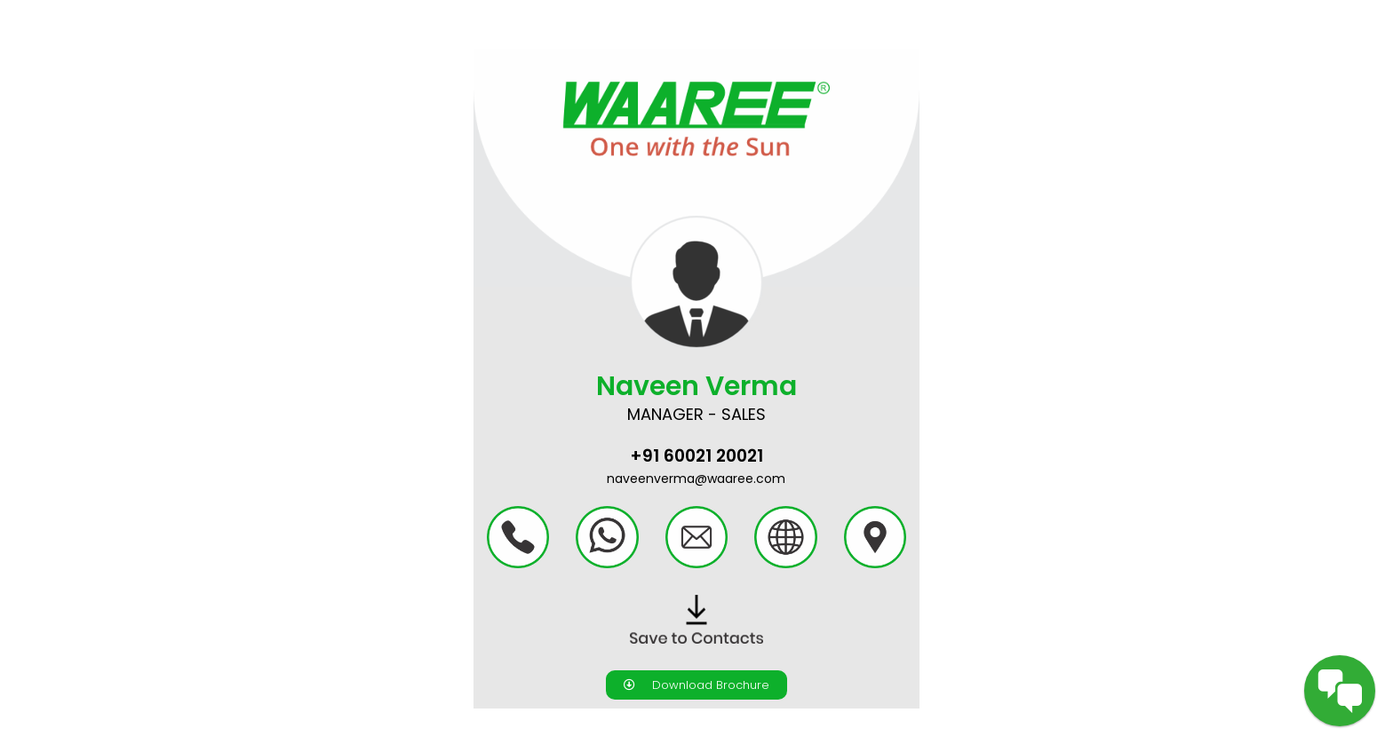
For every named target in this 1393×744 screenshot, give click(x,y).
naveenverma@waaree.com (696, 478)
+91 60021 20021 (696, 456)
